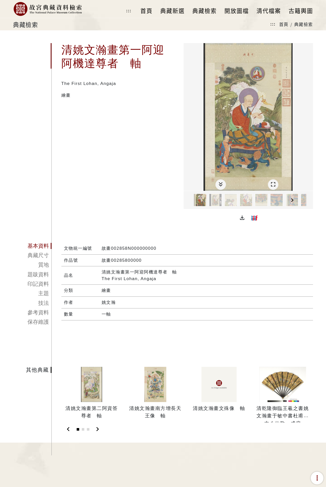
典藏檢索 (303, 24)
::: (128, 11)
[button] (242, 218)
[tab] (32, 246)
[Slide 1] (78, 429)
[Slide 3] (88, 429)
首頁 (284, 24)
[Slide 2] (83, 429)
